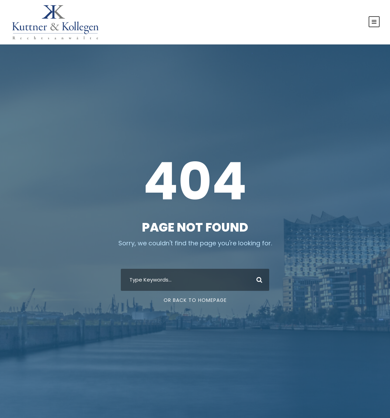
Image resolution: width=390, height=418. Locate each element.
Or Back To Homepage (195, 300)
